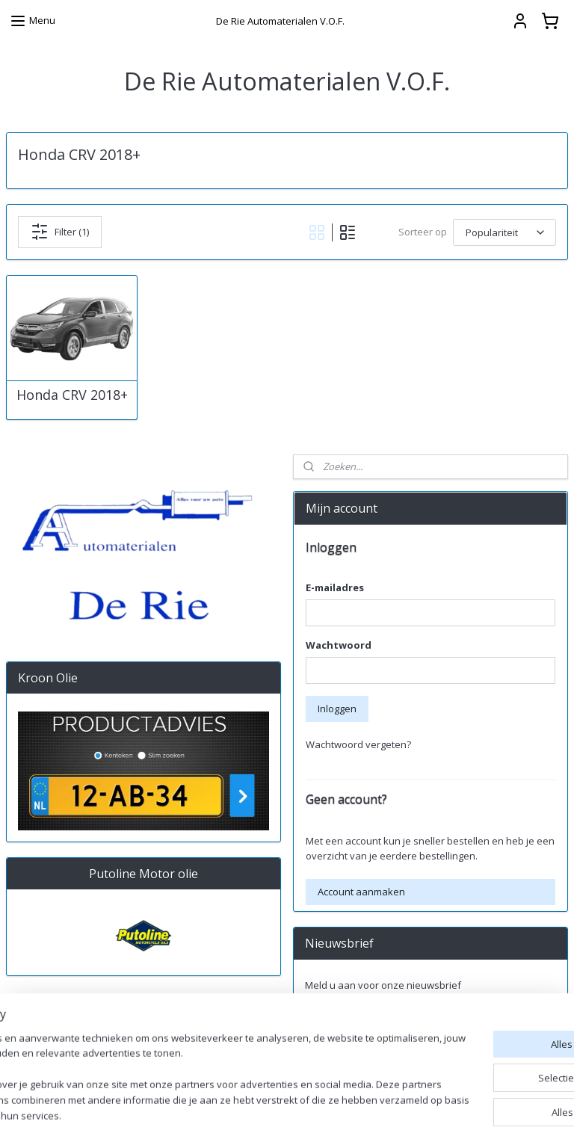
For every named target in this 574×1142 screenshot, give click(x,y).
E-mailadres (335, 587)
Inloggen (337, 708)
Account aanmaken (361, 891)
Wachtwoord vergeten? (358, 744)
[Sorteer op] (504, 231)
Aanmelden (343, 1018)
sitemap (367, 1114)
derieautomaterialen (349, 1067)
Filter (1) (60, 232)
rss (398, 1114)
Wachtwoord (338, 645)
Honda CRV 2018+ (72, 395)
